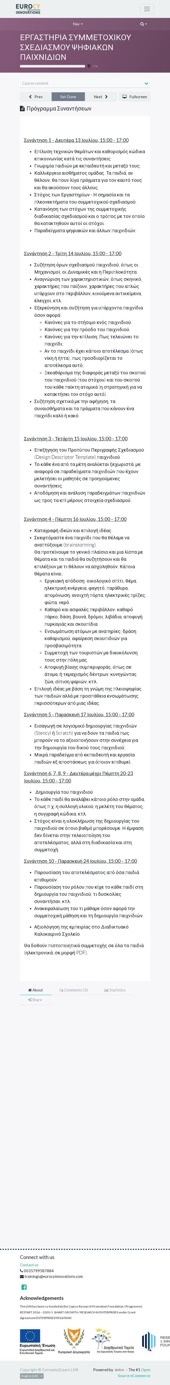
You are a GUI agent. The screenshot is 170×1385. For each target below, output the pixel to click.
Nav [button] (76, 23)
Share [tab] (35, 999)
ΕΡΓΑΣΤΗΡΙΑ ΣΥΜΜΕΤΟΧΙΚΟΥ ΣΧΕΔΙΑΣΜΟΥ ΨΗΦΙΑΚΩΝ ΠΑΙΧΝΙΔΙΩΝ (75, 47)
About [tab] (35, 990)
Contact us (29, 1265)
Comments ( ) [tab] (73, 990)
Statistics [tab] (115, 990)
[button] (143, 24)
